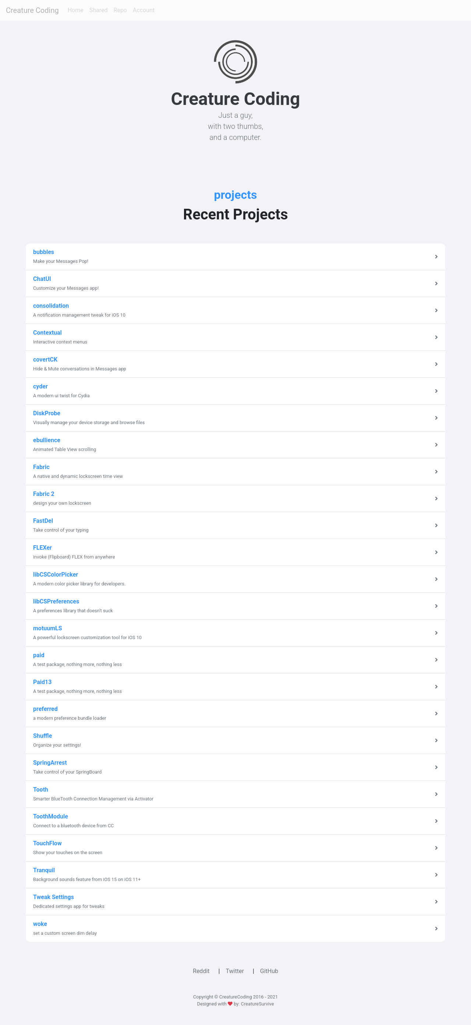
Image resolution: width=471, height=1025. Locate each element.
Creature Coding (32, 10)
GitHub (269, 971)
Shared (98, 10)
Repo (120, 10)
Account (144, 10)
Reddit (201, 971)
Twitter (235, 971)
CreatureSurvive (257, 1004)
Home (76, 10)
